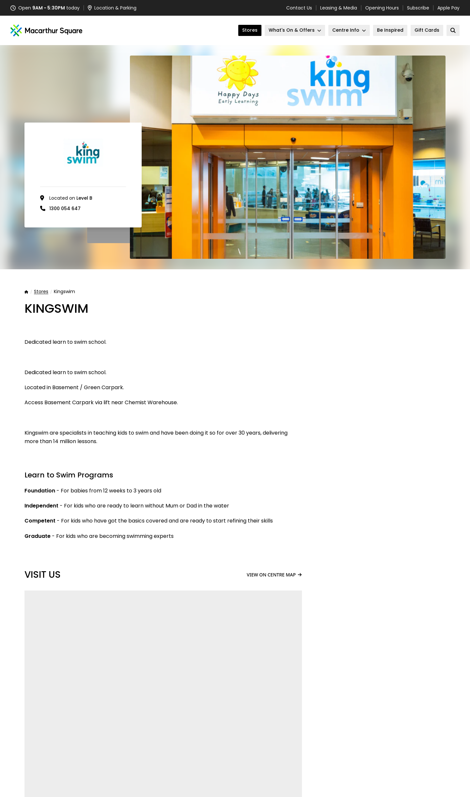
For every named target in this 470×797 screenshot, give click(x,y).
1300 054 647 (65, 208)
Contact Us (299, 8)
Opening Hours (382, 8)
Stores (41, 292)
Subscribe (418, 8)
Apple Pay (448, 8)
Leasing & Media (338, 8)
